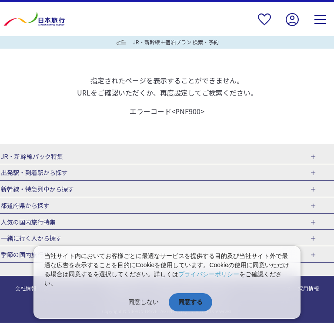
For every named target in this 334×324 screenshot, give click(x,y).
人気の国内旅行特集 (27, 222)
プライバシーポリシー (208, 274)
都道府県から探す (24, 206)
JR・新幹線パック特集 (31, 156)
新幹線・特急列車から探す (36, 189)
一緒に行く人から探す (30, 239)
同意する (190, 301)
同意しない (143, 301)
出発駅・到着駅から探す (33, 173)
